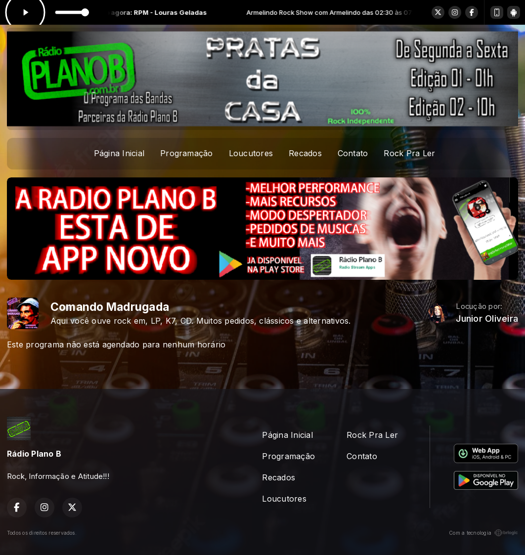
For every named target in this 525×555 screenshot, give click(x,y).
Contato (353, 153)
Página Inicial (119, 153)
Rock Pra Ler (409, 153)
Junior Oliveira (487, 318)
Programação (186, 153)
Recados (305, 153)
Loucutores (251, 153)
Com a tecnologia (483, 532)
